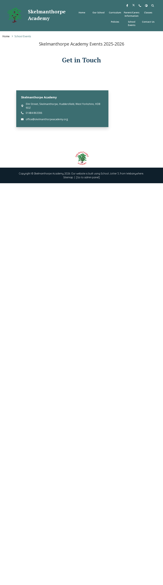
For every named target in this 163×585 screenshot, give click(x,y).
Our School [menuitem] (98, 12)
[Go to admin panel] (88, 579)
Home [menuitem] (82, 12)
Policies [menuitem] (115, 21)
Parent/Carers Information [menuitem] (131, 14)
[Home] (6, 36)
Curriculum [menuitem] (115, 12)
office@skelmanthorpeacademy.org (47, 521)
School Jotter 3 (110, 575)
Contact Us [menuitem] (148, 21)
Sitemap (68, 579)
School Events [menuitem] (131, 23)
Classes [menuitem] (148, 12)
